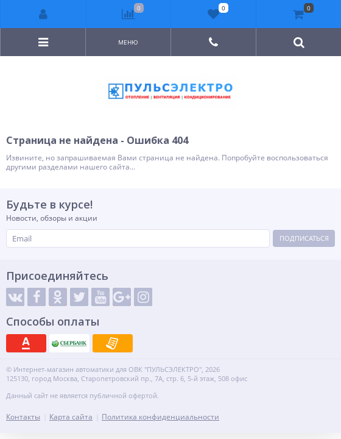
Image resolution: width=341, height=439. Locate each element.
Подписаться (304, 238)
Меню (128, 42)
